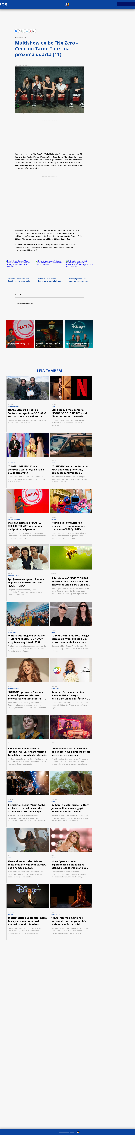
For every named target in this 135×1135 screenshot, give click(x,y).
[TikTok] (6, 4)
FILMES (53, 632)
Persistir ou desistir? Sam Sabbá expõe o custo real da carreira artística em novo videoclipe (18, 280)
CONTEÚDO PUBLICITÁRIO (12, 340)
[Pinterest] (30, 31)
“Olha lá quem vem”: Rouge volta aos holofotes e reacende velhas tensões (49, 280)
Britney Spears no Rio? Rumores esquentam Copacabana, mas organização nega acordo (79, 280)
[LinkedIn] (27, 31)
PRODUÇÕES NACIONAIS (13, 406)
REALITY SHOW (55, 688)
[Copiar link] (34, 31)
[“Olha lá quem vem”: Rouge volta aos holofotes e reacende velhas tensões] (49, 267)
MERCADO (53, 519)
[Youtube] (3, 4)
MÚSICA (10, 801)
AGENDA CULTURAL (56, 914)
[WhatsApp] (23, 31)
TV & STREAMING (12, 462)
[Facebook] (16, 31)
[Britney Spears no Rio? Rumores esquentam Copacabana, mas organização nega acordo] (79, 267)
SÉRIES (53, 406)
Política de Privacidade (64, 1132)
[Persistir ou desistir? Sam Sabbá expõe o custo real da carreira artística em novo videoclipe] (19, 267)
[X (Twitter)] (20, 31)
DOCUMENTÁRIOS (12, 632)
